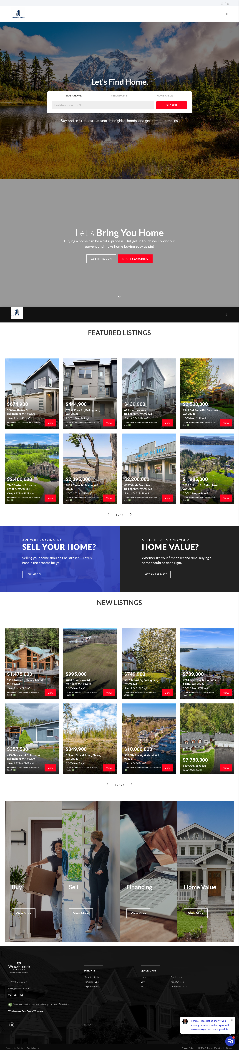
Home (144, 967)
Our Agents (176, 967)
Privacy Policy (187, 1039)
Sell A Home (119, 95)
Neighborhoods (91, 977)
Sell (142, 977)
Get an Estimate (156, 565)
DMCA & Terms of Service (210, 1039)
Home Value (164, 95)
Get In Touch (101, 258)
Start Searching (135, 258)
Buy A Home (74, 95)
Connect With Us (179, 977)
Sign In (227, 3)
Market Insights (91, 967)
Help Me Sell (34, 565)
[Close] (232, 1020)
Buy (143, 972)
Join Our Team (177, 972)
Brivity (20, 1039)
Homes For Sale (91, 972)
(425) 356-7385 (15, 985)
